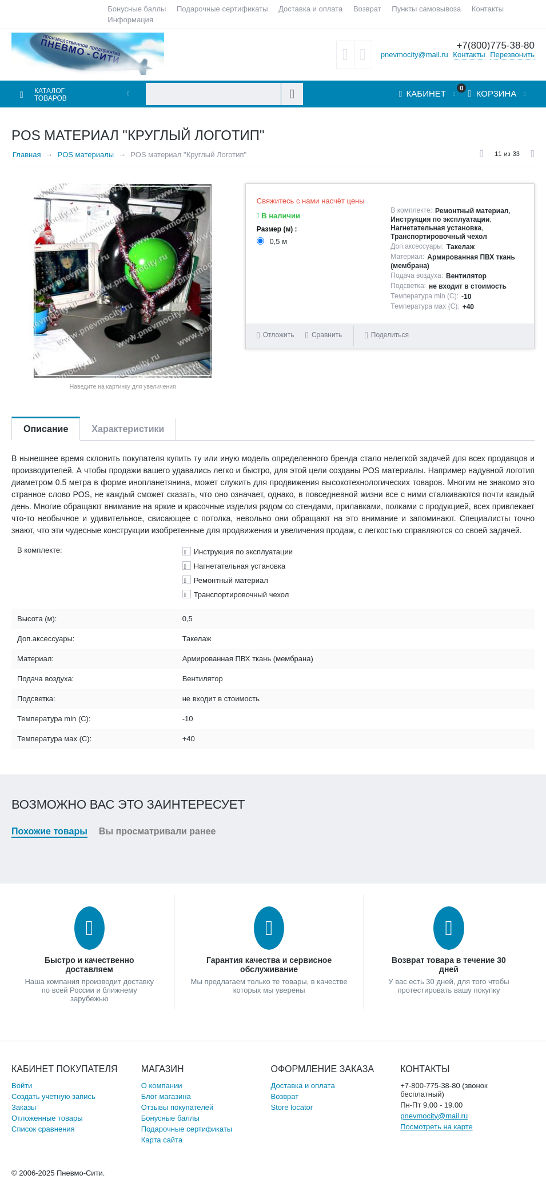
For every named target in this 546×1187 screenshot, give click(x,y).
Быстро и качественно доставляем (89, 965)
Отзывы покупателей (177, 1107)
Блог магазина (166, 1096)
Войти (21, 1085)
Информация (130, 19)
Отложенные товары (47, 1118)
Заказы (23, 1107)
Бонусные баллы (136, 9)
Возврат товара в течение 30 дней (449, 965)
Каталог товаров (50, 94)
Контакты (488, 9)
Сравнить (327, 335)
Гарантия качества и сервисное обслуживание (269, 965)
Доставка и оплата (310, 9)
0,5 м (273, 241)
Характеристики (127, 429)
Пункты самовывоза (426, 9)
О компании (161, 1085)
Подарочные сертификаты (222, 9)
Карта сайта (161, 1140)
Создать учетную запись (53, 1096)
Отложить (278, 335)
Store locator (291, 1107)
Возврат (367, 9)
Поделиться (387, 335)
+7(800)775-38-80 (495, 45)
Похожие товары (49, 831)
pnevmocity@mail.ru (414, 54)
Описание (45, 429)
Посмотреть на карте (436, 1126)
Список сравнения (43, 1129)
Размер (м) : (277, 229)
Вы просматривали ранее (157, 831)
